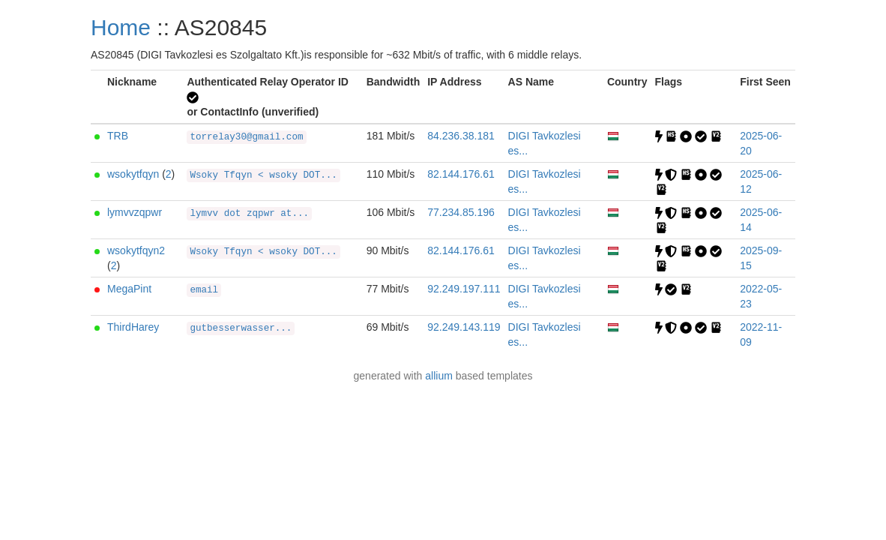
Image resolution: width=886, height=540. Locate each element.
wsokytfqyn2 (136, 250)
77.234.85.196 (461, 212)
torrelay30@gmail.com (246, 137)
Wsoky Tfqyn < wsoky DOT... (263, 175)
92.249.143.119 (463, 327)
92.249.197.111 (463, 289)
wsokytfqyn (133, 174)
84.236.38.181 (461, 136)
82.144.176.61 (461, 174)
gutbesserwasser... (241, 328)
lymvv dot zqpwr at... (249, 213)
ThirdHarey (133, 327)
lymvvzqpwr (134, 212)
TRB (117, 136)
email (204, 290)
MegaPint (129, 289)
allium (439, 376)
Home (121, 27)
